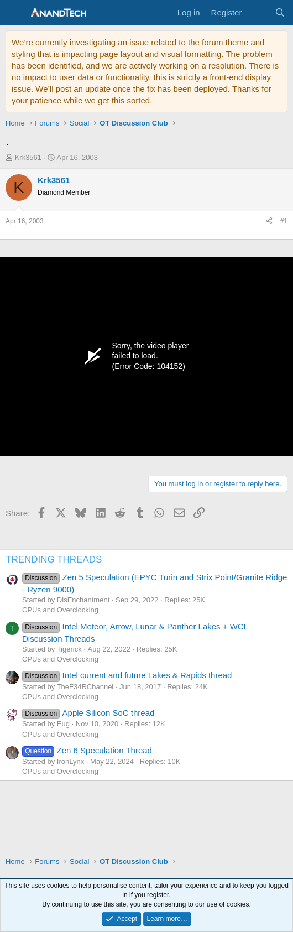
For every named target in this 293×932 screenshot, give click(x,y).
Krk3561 (28, 157)
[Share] (269, 221)
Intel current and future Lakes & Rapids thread (127, 675)
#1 (283, 221)
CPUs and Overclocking (60, 610)
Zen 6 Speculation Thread (87, 750)
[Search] (280, 12)
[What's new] (258, 12)
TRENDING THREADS (54, 559)
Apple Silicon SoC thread (88, 712)
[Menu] (15, 13)
